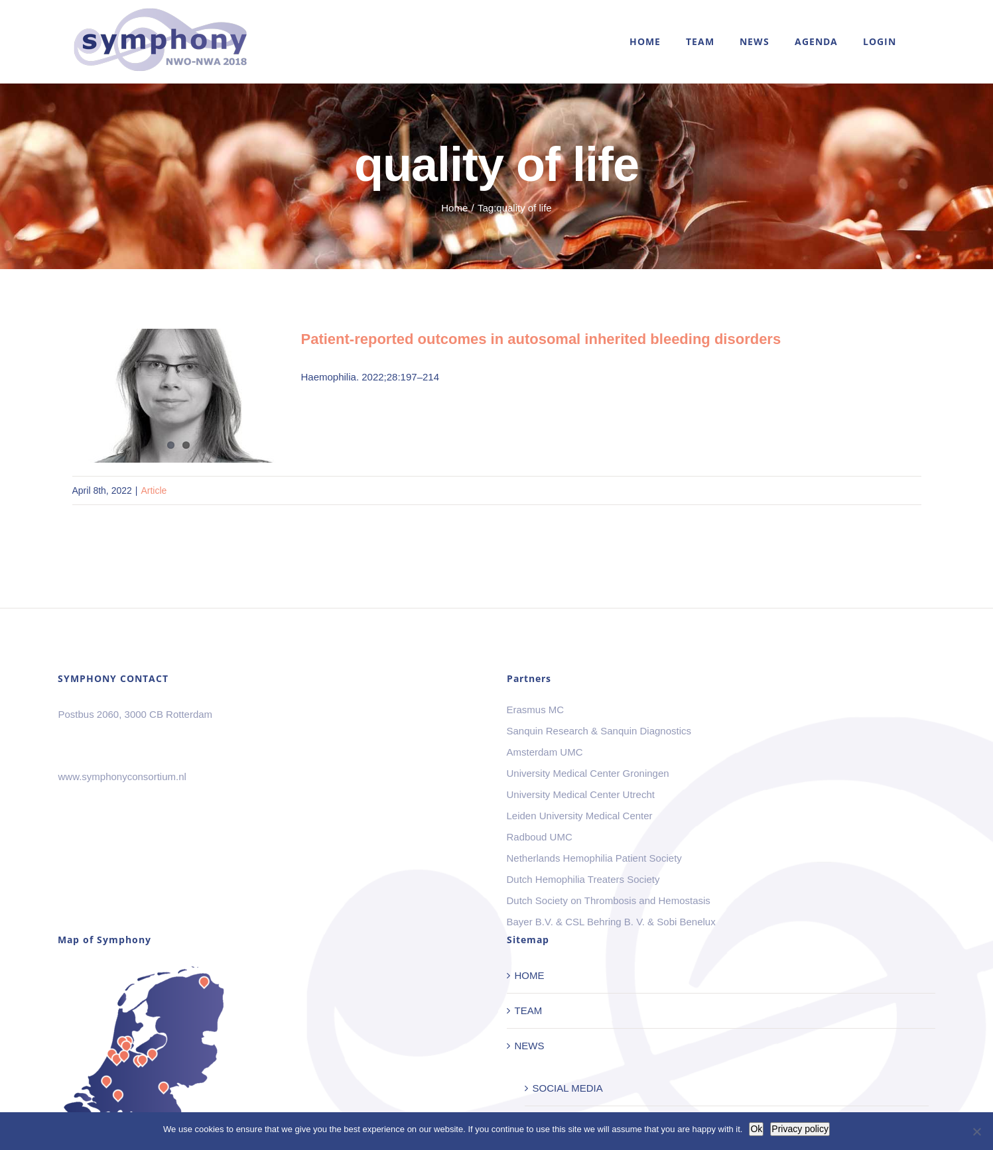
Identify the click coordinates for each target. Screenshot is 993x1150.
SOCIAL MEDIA (568, 1088)
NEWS (530, 1045)
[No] (976, 1131)
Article (153, 490)
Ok (756, 1128)
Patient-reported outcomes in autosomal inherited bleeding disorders (541, 339)
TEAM (529, 1010)
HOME (530, 975)
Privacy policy (799, 1128)
